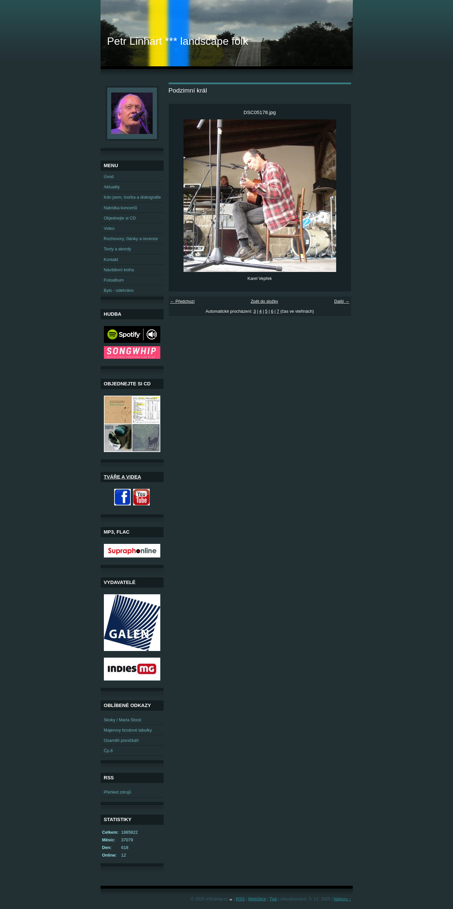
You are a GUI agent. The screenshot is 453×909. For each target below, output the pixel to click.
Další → (341, 301)
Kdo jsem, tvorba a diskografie (132, 197)
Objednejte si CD (120, 218)
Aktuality (112, 186)
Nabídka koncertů (120, 207)
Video (109, 228)
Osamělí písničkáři (121, 740)
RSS (240, 898)
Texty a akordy (117, 248)
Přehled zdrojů (117, 792)
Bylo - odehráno (119, 290)
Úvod (109, 176)
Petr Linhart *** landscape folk (177, 41)
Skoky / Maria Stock (122, 719)
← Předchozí (182, 301)
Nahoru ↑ (342, 898)
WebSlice (257, 898)
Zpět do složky (264, 301)
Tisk (273, 898)
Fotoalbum (114, 280)
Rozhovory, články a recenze (131, 238)
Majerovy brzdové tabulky (128, 730)
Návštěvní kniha (119, 269)
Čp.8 (108, 750)
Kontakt (111, 259)
